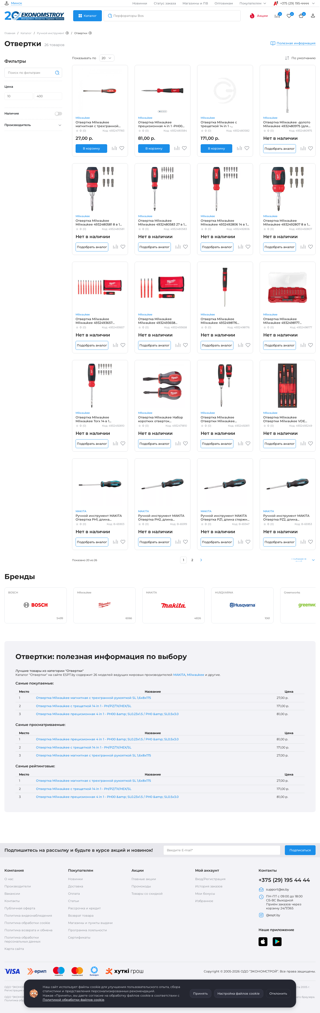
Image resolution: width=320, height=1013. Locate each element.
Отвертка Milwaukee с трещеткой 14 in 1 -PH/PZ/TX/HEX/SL (219, 124)
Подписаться (300, 850)
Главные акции (143, 879)
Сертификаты (79, 937)
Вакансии (12, 894)
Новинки (139, 3)
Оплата (74, 894)
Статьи (73, 901)
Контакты (12, 901)
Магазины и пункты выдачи (90, 923)
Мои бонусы (205, 894)
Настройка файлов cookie (238, 994)
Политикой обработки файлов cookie (73, 1000)
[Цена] (18, 96)
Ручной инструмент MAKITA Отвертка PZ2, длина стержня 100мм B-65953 (286, 517)
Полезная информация (296, 43)
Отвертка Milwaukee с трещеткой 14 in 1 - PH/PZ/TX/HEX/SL (83, 706)
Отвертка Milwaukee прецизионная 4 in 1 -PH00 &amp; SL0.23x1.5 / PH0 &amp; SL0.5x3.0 (161, 124)
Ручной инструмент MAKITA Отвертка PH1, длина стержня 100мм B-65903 (99, 517)
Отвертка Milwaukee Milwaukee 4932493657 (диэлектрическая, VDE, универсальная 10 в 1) (95, 321)
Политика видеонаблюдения (28, 916)
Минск (16, 3)
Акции (259, 15)
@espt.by (269, 915)
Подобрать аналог (280, 149)
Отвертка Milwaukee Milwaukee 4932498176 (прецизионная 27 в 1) (219, 321)
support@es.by (274, 889)
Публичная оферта (19, 908)
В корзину (91, 148)
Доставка (75, 886)
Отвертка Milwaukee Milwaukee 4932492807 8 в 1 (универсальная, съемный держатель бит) (285, 222)
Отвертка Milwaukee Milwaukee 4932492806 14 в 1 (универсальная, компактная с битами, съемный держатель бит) (224, 222)
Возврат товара (80, 916)
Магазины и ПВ (195, 3)
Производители (17, 886)
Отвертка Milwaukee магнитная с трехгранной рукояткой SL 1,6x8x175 (97, 124)
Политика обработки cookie (27, 923)
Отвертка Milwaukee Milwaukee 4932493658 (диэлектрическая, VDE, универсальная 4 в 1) (157, 321)
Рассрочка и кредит (84, 908)
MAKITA (81, 511)
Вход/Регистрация (210, 879)
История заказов (209, 886)
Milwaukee (83, 117)
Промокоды (141, 886)
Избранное (204, 901)
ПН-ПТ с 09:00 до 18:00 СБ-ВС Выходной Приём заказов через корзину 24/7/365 (281, 902)
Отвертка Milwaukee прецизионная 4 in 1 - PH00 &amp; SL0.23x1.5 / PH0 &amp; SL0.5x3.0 (107, 714)
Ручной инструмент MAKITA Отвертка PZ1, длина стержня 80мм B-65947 (225, 517)
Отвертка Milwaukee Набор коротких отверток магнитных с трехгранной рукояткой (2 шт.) (160, 419)
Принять (200, 994)
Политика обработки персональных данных (22, 939)
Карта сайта (14, 949)
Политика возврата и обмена (28, 930)
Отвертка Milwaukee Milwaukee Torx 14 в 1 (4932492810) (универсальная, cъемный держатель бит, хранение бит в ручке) (100, 419)
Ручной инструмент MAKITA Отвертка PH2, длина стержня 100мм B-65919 (161, 517)
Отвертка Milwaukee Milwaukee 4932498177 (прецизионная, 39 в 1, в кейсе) (283, 321)
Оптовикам (224, 3)
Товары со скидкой (147, 894)
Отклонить (278, 994)
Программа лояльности (87, 930)
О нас (8, 879)
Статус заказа (165, 3)
